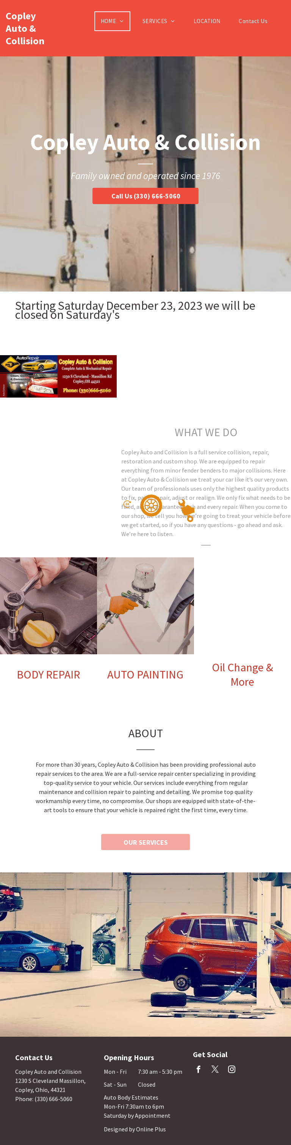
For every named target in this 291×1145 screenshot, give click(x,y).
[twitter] (215, 1070)
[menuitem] (115, 21)
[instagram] (231, 1070)
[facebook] (198, 1070)
